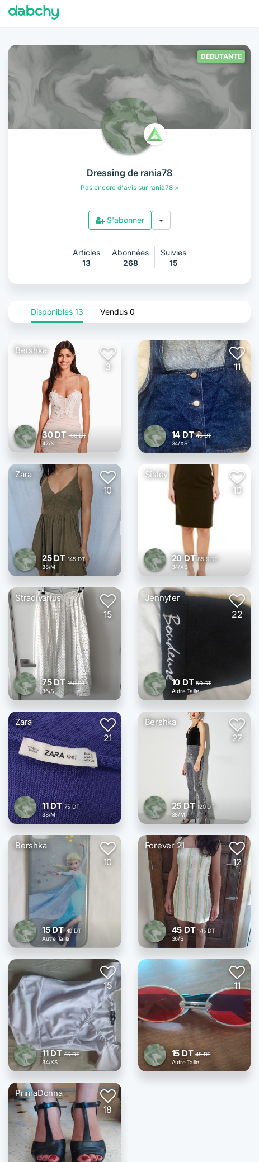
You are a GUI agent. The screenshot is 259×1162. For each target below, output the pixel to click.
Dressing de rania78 (129, 172)
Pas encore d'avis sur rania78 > (130, 187)
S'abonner (120, 220)
